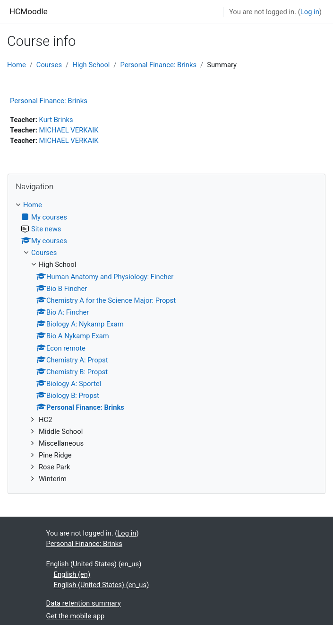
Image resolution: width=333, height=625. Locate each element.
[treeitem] (166, 342)
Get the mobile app (75, 616)
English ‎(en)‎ (72, 574)
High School (91, 65)
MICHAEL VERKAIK (69, 130)
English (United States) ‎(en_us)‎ (94, 564)
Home (16, 65)
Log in (309, 12)
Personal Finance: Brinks (158, 65)
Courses (49, 65)
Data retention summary (83, 603)
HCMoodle (28, 11)
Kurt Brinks (56, 119)
